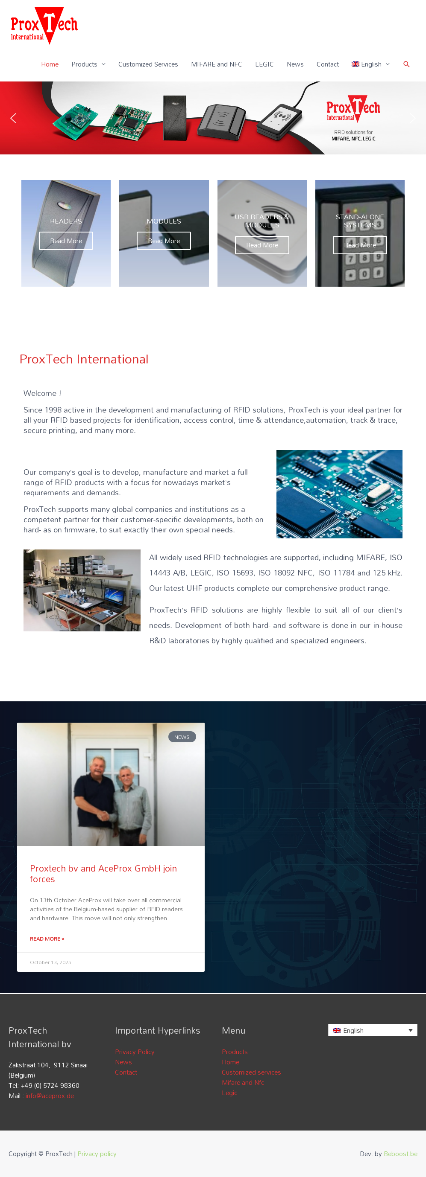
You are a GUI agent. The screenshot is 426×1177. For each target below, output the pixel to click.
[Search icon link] (406, 64)
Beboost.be (400, 1153)
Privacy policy (97, 1153)
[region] (213, 117)
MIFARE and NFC (216, 64)
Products (84, 64)
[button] (13, 118)
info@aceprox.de (50, 1095)
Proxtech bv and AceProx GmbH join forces (103, 873)
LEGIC (264, 64)
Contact (328, 64)
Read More (66, 240)
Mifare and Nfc (243, 1082)
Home (50, 64)
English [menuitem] (353, 1030)
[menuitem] (371, 64)
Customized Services (148, 64)
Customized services (251, 1072)
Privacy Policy (135, 1051)
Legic (229, 1092)
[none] (372, 1030)
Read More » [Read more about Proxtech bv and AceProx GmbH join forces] (47, 938)
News (295, 64)
